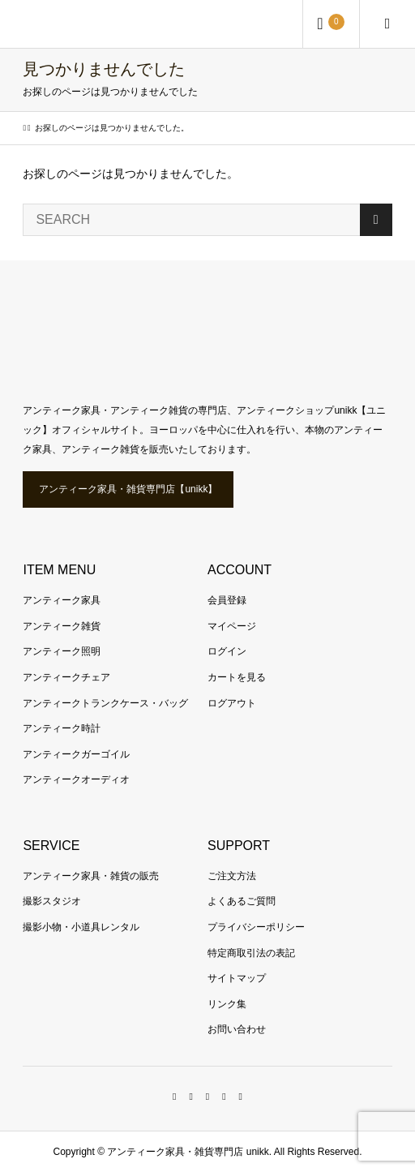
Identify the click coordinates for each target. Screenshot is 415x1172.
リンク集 (227, 1004)
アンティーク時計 (62, 728)
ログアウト (232, 703)
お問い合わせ (237, 1029)
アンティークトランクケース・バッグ (105, 703)
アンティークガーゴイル (76, 754)
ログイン (227, 651)
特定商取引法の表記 (251, 953)
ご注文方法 (232, 876)
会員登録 (227, 600)
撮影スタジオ (52, 901)
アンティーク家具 (62, 600)
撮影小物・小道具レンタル (81, 927)
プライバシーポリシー (256, 927)
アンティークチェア (66, 677)
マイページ (232, 626)
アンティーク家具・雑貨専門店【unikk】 (128, 489)
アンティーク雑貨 (62, 626)
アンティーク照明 (62, 651)
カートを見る (237, 677)
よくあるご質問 (242, 901)
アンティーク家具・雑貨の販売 (91, 876)
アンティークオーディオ (76, 779)
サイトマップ (237, 978)
